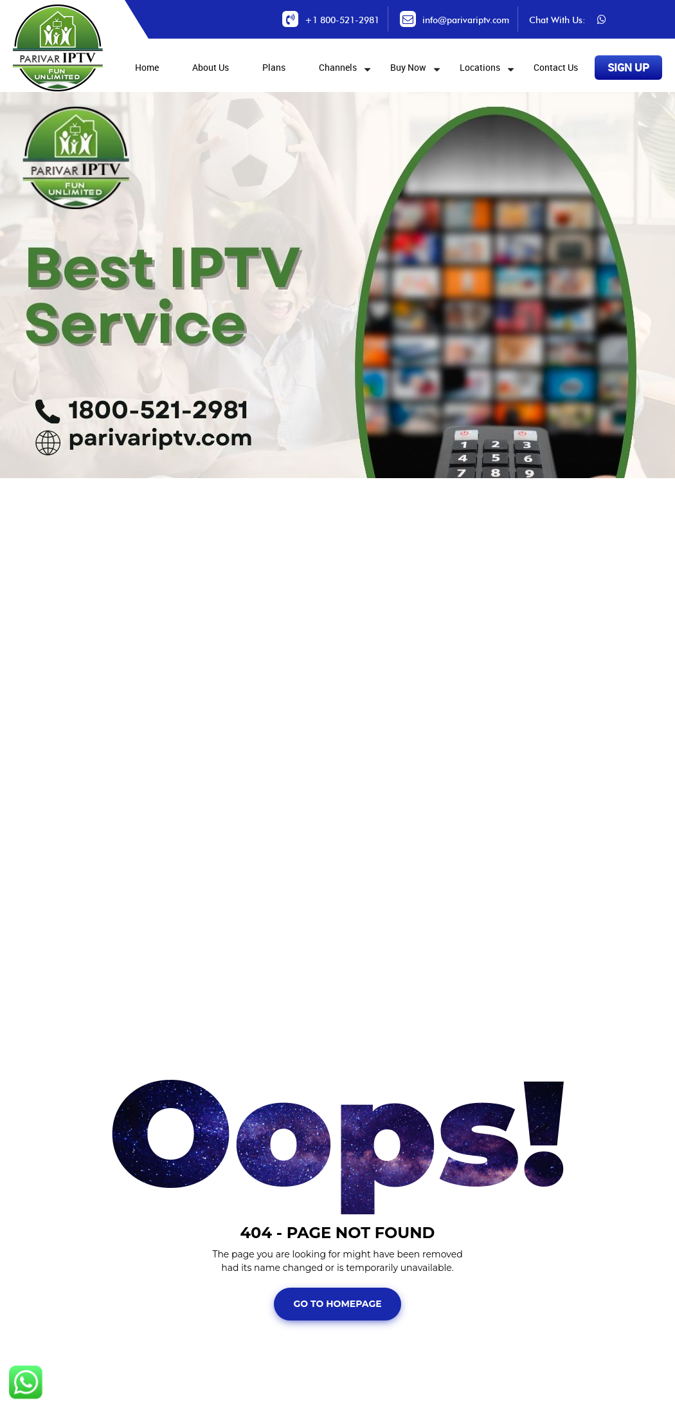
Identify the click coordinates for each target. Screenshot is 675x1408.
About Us (210, 67)
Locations (480, 67)
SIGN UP (628, 67)
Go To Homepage (337, 1304)
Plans (273, 67)
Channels (338, 67)
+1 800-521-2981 (342, 20)
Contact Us (556, 67)
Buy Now (408, 67)
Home (147, 67)
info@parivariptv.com (465, 20)
